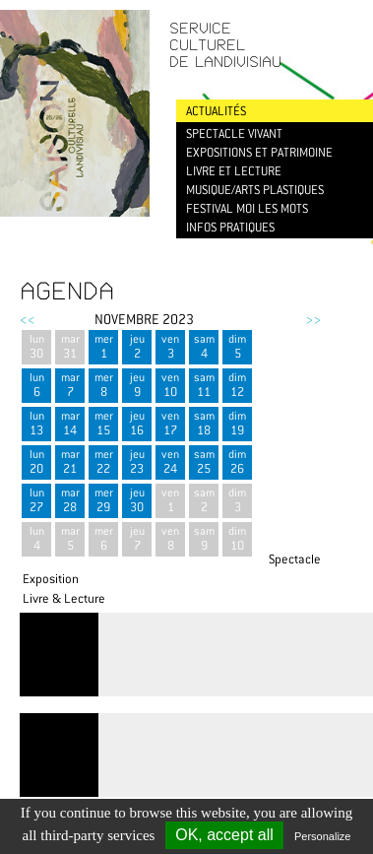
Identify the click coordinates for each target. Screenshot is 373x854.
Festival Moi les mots (247, 208)
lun (36, 346)
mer (103, 346)
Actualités (216, 110)
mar (70, 346)
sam (203, 346)
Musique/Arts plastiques (255, 189)
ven (170, 346)
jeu (137, 346)
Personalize (322, 836)
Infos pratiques (230, 227)
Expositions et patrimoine (259, 152)
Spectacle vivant (234, 133)
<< (27, 319)
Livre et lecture (233, 171)
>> (313, 319)
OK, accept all (224, 834)
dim (237, 346)
